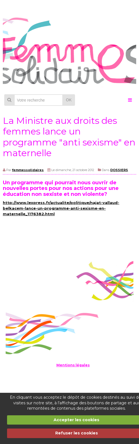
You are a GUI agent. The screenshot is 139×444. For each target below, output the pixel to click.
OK (69, 100)
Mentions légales (73, 365)
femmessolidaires (28, 170)
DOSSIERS (119, 170)
